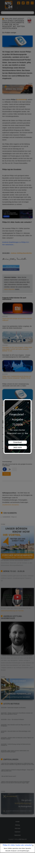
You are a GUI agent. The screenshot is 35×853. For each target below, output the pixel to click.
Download (17, 442)
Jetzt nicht (17, 447)
